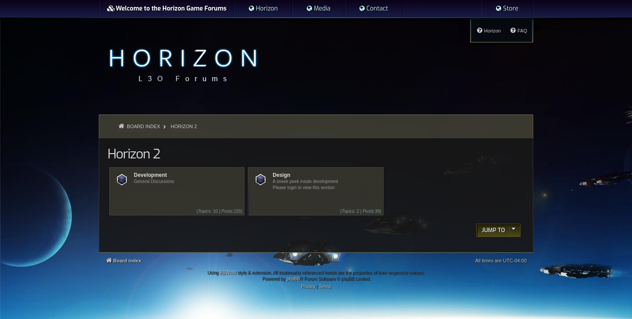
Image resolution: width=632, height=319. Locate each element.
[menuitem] (262, 9)
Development (150, 175)
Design (281, 175)
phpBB (293, 278)
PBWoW (228, 272)
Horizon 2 (134, 154)
